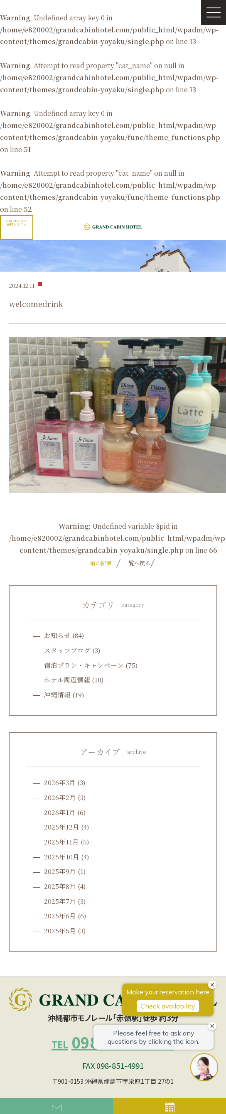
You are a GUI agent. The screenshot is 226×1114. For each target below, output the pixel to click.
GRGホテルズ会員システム (16, 222)
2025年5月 (60, 930)
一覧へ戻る (136, 563)
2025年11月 (61, 841)
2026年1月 (60, 812)
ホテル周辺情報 (67, 679)
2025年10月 (61, 856)
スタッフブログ (67, 650)
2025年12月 (61, 826)
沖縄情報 (57, 694)
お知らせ (57, 635)
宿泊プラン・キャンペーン (84, 665)
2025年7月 (60, 900)
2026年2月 (60, 797)
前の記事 (101, 563)
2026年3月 (60, 782)
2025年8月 (60, 886)
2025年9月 (60, 871)
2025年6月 (60, 915)
